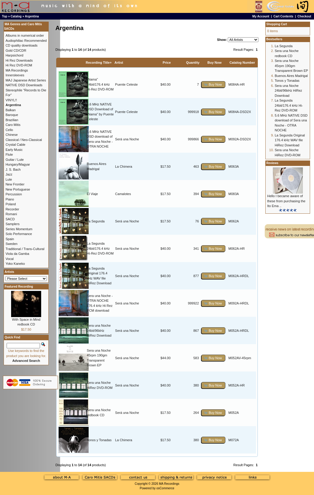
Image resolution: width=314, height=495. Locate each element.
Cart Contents (283, 16)
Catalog (16, 16)
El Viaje (92, 194)
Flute (9, 154)
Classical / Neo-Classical (23, 140)
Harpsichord (14, 55)
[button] (213, 84)
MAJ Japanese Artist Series (25, 80)
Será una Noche (127, 139)
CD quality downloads (21, 45)
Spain (9, 239)
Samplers (12, 224)
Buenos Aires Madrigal (291, 76)
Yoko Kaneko (15, 263)
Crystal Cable (15, 144)
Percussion (13, 194)
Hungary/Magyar (17, 164)
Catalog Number (242, 62)
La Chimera (123, 166)
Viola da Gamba (17, 253)
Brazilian (11, 120)
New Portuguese (17, 189)
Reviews (272, 163)
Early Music (14, 149)
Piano (9, 199)
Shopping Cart (276, 24)
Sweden (11, 244)
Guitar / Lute (14, 159)
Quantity (193, 62)
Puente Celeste (126, 84)
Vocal (9, 259)
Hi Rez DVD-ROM (18, 65)
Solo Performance (18, 234)
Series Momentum (18, 229)
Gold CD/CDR (15, 50)
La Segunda (96, 221)
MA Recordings (169, 483)
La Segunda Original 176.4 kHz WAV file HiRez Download (290, 140)
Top (5, 16)
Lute (8, 179)
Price (167, 62)
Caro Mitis (12, 125)
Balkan (10, 110)
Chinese (11, 134)
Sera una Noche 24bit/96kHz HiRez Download (99, 330)
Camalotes (123, 194)
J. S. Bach (12, 169)
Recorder (12, 209)
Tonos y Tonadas (99, 440)
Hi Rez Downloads (18, 60)
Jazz (8, 174)
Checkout (304, 16)
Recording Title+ (98, 62)
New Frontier (14, 184)
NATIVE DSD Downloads (23, 85)
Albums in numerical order (24, 35)
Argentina (32, 16)
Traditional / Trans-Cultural (24, 249)
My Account (260, 16)
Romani (11, 214)
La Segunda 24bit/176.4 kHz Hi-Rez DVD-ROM (100, 248)
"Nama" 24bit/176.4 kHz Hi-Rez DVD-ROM (100, 84)
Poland (10, 204)
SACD (10, 219)
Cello (9, 130)
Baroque (11, 115)
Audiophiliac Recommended (26, 40)
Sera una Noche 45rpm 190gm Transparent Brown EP (291, 65)
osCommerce (165, 488)
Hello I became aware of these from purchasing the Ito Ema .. (286, 201)
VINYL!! (11, 100)
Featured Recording (19, 286)
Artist (118, 62)
